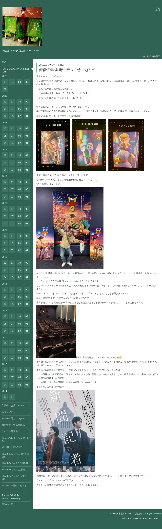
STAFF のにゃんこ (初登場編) (15, 455)
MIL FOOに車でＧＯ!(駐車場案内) (16, 439)
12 (5, 101)
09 (26, 101)
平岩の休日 (7, 504)
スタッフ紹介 (9, 412)
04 (12, 82)
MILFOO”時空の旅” (12, 447)
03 (19, 82)
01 (5, 89)
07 (12, 108)
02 (26, 82)
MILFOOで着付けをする (14, 485)
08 (5, 108)
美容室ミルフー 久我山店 (129, 513)
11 (12, 101)
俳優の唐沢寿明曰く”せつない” (67, 70)
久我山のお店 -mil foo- (13, 405)
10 (19, 101)
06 (19, 108)
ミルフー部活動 (10, 431)
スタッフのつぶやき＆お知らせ (15, 70)
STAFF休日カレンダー (13, 418)
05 (5, 82)
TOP (4, 62)
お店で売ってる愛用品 (13, 425)
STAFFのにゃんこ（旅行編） (14, 477)
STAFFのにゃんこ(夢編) (14, 469)
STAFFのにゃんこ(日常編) (15, 463)
